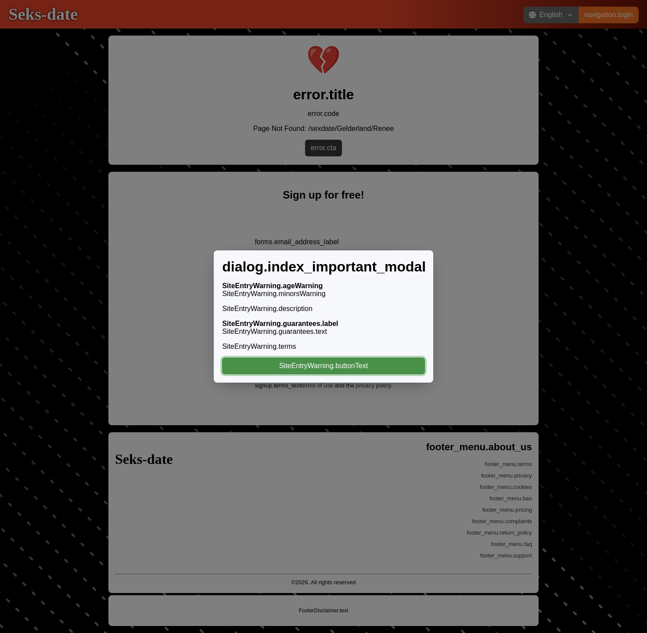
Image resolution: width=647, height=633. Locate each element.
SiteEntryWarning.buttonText (323, 365)
